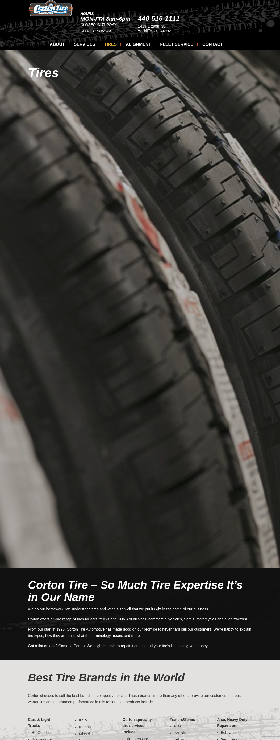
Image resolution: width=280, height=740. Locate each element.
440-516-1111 (206, 18)
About (57, 44)
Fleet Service (176, 44)
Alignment (138, 44)
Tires (110, 44)
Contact (212, 44)
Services (84, 44)
